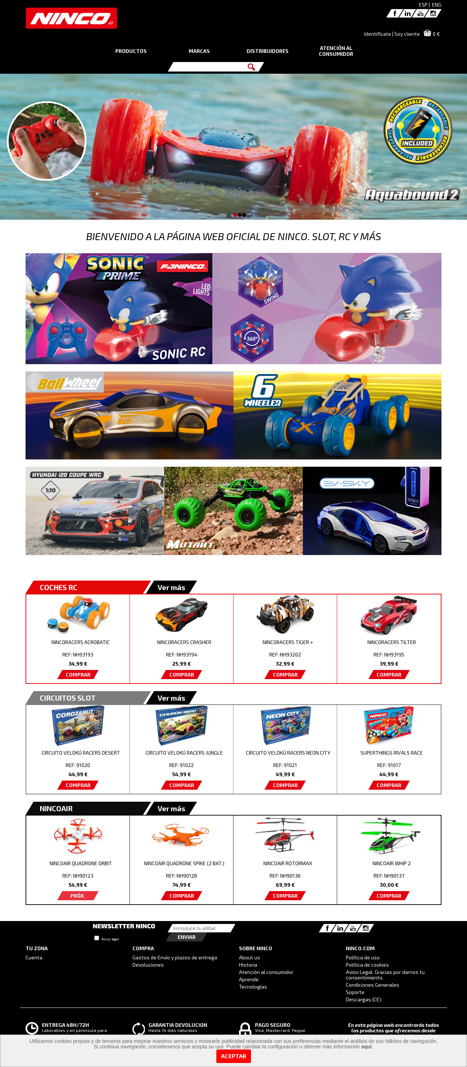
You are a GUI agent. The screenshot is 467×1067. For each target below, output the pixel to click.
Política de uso (363, 957)
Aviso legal (110, 939)
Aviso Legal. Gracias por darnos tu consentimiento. (385, 975)
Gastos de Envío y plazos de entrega (174, 957)
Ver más (171, 587)
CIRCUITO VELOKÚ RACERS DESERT (81, 753)
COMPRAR (78, 674)
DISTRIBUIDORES (268, 51)
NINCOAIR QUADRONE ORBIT (81, 863)
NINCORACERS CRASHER (184, 642)
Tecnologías (253, 986)
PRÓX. (77, 896)
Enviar (187, 937)
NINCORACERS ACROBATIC (80, 642)
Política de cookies (367, 965)
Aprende (249, 979)
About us (249, 957)
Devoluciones (148, 965)
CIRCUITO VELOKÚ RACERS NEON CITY (288, 753)
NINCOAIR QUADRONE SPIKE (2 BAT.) (184, 863)
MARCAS (199, 51)
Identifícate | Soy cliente (392, 34)
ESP (423, 4)
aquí (366, 1046)
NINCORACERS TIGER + (288, 642)
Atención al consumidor (266, 972)
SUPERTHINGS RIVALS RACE (391, 753)
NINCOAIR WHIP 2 (392, 863)
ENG (436, 4)
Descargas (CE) (363, 999)
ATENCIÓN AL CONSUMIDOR (336, 51)
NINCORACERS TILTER (391, 642)
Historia (248, 965)
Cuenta (34, 957)
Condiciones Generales (372, 985)
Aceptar (233, 1055)
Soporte (355, 992)
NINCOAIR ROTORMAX (287, 863)
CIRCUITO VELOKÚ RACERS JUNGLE (184, 753)
